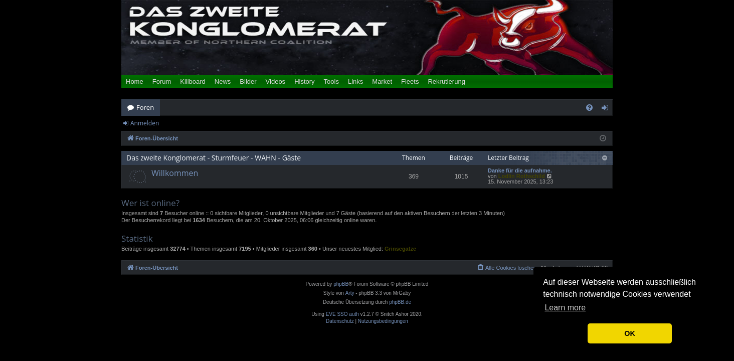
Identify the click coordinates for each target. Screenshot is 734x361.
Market (382, 81)
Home (134, 81)
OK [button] (629, 333)
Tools (331, 81)
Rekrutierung (446, 81)
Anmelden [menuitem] (608, 109)
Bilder (248, 81)
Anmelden (144, 123)
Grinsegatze (400, 249)
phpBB (340, 284)
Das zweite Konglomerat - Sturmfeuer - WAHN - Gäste (213, 157)
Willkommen (174, 172)
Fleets (410, 81)
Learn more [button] (565, 307)
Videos (276, 81)
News (223, 81)
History (304, 81)
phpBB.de (400, 302)
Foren (145, 107)
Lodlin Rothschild (521, 176)
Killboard (193, 81)
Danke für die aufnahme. (520, 170)
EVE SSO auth (342, 314)
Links (355, 81)
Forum (161, 81)
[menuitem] (589, 107)
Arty (349, 293)
